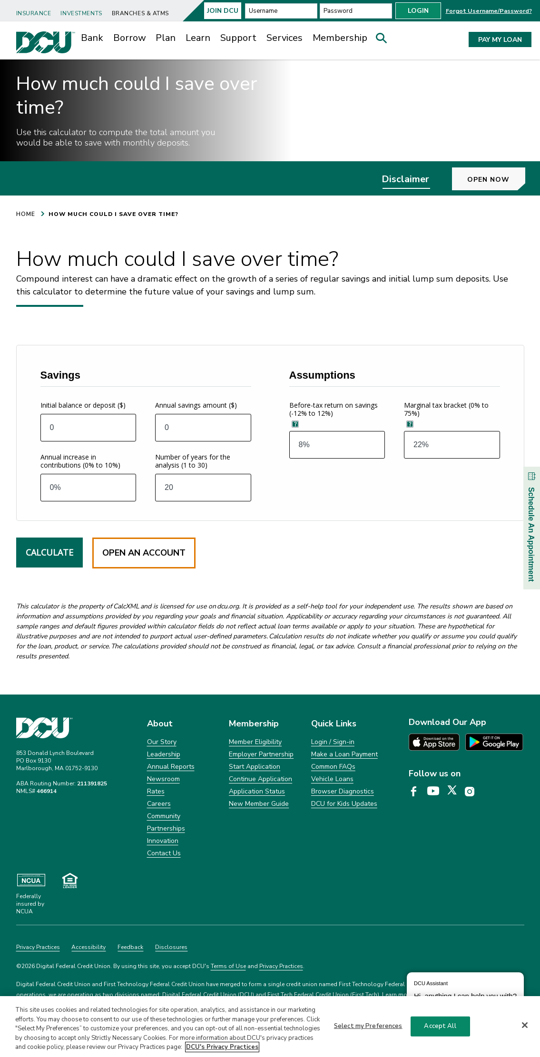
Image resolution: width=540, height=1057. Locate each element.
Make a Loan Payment (344, 770)
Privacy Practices (281, 982)
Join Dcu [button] (222, 10)
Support (238, 37)
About (160, 740)
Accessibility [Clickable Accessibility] (88, 963)
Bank (92, 37)
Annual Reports (171, 782)
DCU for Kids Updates (344, 819)
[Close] (524, 1025)
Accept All (440, 1026)
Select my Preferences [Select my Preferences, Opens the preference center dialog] (368, 1026)
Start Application (254, 782)
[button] (384, 40)
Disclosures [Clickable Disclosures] (171, 963)
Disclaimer (405, 195)
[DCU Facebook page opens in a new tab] (417, 808)
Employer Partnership (261, 770)
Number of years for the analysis (192, 478)
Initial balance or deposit (83, 422)
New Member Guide (259, 819)
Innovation (162, 856)
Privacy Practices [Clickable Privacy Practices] (38, 963)
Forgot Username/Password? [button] (489, 11)
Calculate (49, 569)
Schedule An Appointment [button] (531, 525)
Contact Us (164, 869)
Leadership (163, 770)
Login (418, 10)
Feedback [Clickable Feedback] (130, 963)
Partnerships (166, 844)
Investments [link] (81, 13)
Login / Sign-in (332, 758)
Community (163, 832)
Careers (159, 819)
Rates (156, 807)
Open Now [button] (488, 195)
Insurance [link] (33, 13)
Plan (166, 37)
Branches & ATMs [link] (140, 13)
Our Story (162, 758)
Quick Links (333, 740)
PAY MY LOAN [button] (500, 39)
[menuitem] (35, 10)
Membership (340, 37)
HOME (25, 230)
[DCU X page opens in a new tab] (455, 808)
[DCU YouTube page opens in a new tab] (436, 808)
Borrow (129, 37)
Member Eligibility (255, 758)
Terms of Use (228, 982)
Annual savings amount (196, 422)
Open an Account (144, 569)
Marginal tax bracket (446, 426)
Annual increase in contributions (80, 478)
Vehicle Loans (332, 795)
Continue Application (260, 795)
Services (284, 37)
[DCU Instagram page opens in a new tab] (473, 808)
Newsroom (163, 795)
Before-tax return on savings (333, 426)
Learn (198, 37)
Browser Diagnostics (342, 807)
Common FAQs (333, 782)
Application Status (257, 807)
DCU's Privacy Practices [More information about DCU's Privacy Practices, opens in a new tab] (222, 1047)
